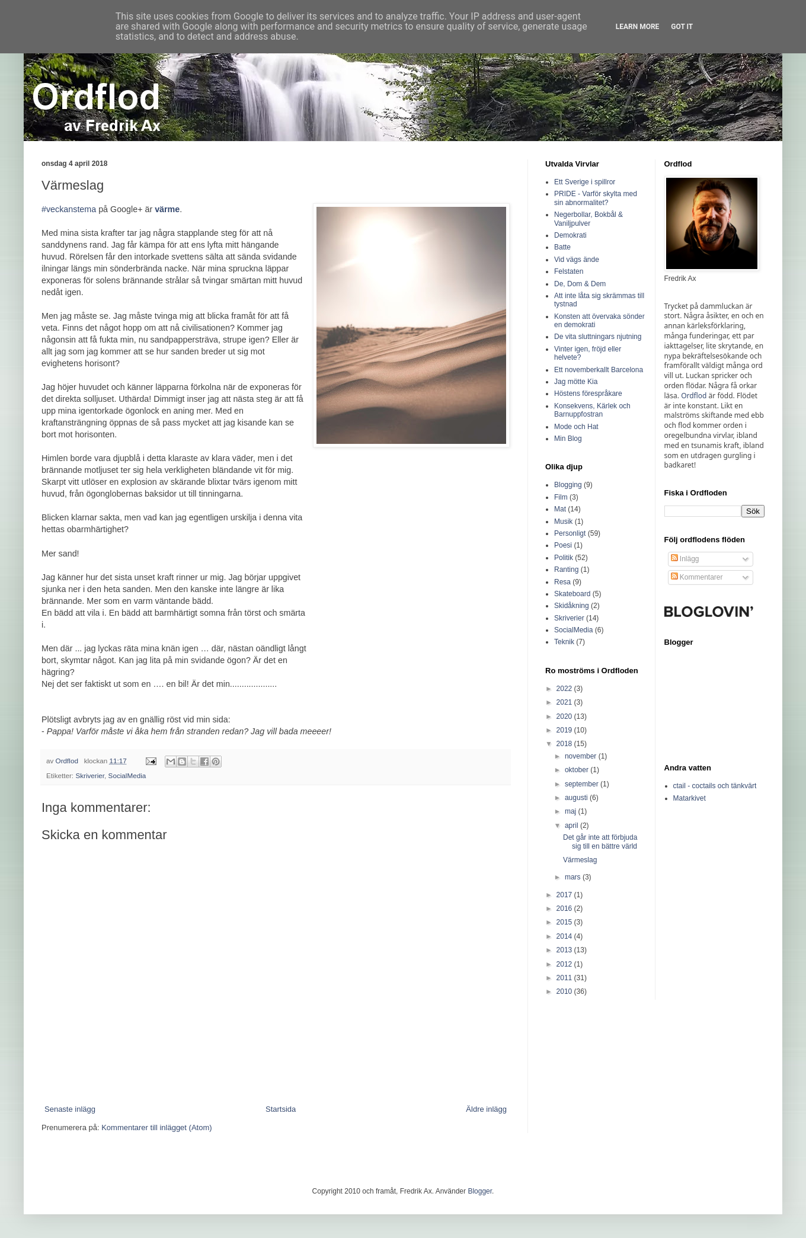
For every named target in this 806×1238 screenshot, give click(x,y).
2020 (565, 716)
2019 (565, 730)
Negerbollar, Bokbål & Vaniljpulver (588, 218)
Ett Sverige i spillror (584, 182)
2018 (565, 744)
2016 (565, 908)
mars (574, 877)
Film (561, 497)
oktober (577, 770)
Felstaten (568, 271)
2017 (565, 895)
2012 (565, 964)
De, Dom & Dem (580, 284)
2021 (565, 702)
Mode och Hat (576, 427)
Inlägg (685, 559)
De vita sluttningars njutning (597, 336)
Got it (682, 27)
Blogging (568, 485)
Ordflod (693, 396)
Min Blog (568, 438)
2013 (565, 950)
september (582, 784)
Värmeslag (580, 860)
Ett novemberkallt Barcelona (598, 370)
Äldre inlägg (486, 1109)
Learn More (638, 27)
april (572, 825)
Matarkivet (689, 798)
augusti (577, 798)
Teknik (564, 642)
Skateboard (572, 594)
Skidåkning (571, 606)
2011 (565, 978)
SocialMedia (127, 775)
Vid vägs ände (576, 259)
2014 (565, 936)
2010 (565, 991)
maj (571, 811)
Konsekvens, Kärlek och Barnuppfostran (592, 410)
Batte (562, 247)
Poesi (563, 545)
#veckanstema (68, 209)
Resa (562, 582)
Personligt (570, 533)
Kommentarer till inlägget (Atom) (156, 1127)
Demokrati (570, 235)
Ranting (566, 569)
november (582, 756)
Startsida (281, 1109)
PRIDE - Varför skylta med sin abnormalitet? (595, 198)
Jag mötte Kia (575, 382)
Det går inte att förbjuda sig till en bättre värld (600, 841)
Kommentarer (697, 577)
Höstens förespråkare (588, 393)
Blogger (480, 1191)
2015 (565, 922)
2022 (565, 688)
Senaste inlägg (69, 1109)
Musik (563, 521)
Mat (560, 509)
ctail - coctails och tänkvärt (715, 786)
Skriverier (89, 775)
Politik (563, 558)
